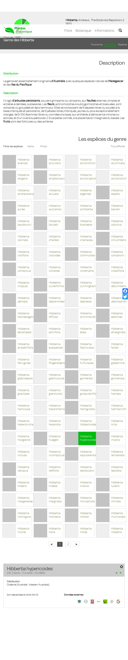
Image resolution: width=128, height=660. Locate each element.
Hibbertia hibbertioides (88, 398)
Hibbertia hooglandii (24, 413)
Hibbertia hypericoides (88, 413)
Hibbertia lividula (86, 459)
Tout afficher (118, 121)
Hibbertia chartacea (86, 213)
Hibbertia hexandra (55, 398)
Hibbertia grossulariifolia (89, 367)
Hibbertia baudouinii (24, 198)
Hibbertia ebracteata (24, 306)
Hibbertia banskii (117, 183)
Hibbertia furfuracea (86, 336)
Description (110, 20)
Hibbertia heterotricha (25, 398)
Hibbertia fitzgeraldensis (58, 336)
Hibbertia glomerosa (117, 352)
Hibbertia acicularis (55, 137)
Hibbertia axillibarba (86, 183)
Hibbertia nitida (86, 505)
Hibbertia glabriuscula (56, 352)
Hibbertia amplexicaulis (57, 152)
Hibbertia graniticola (55, 367)
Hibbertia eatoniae (117, 290)
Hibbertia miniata (117, 475)
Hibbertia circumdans (118, 213)
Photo (43, 121)
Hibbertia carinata (23, 213)
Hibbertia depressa (86, 275)
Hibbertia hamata (117, 367)
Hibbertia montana (54, 490)
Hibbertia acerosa (23, 137)
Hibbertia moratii (86, 490)
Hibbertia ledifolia (54, 444)
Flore (68, 6)
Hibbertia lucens (117, 459)
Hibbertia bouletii (54, 198)
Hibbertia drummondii (88, 290)
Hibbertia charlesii (54, 213)
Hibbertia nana (54, 505)
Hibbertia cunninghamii (88, 259)
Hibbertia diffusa (54, 290)
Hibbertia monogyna (24, 490)
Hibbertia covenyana (87, 244)
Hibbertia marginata (55, 475)
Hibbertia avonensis (55, 183)
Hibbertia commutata (87, 229)
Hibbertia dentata (23, 275)
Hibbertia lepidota (117, 444)
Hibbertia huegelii (54, 413)
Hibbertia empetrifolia (25, 321)
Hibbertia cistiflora (23, 229)
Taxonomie (97, 20)
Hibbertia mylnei (23, 505)
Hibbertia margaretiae (25, 475)
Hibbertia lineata (54, 459)
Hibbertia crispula (23, 259)
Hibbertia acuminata (118, 137)
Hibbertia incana (117, 413)
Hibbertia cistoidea (54, 229)
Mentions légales (29, 640)
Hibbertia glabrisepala (25, 352)
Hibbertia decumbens (118, 259)
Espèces (122, 20)
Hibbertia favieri (117, 321)
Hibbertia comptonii (117, 229)
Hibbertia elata (86, 306)
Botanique (83, 6)
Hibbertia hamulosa (24, 382)
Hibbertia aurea (23, 183)
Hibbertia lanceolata (117, 429)
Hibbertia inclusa (23, 429)
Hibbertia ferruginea (24, 336)
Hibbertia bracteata (86, 198)
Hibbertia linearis (23, 459)
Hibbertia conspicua (24, 244)
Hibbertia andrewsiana (26, 167)
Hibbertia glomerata (86, 352)
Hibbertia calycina (117, 198)
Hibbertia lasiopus (23, 444)
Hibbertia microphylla (87, 475)
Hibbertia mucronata (118, 490)
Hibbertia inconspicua (56, 429)
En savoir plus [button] (94, 655)
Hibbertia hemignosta (87, 382)
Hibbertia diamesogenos (27, 290)
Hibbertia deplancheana (58, 275)
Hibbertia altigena (23, 152)
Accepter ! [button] (116, 655)
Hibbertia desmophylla (119, 275)
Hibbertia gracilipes (24, 367)
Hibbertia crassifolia (117, 244)
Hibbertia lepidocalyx (87, 444)
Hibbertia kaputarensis (88, 429)
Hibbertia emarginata (118, 306)
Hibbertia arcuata (54, 167)
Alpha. (30, 121)
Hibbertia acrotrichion (88, 137)
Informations (104, 6)
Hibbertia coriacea (54, 244)
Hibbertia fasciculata (87, 321)
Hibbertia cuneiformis (56, 259)
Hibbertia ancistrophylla (89, 152)
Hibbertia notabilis (117, 505)
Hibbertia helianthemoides (59, 382)
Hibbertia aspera (117, 167)
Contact (10, 640)
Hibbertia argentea (86, 167)
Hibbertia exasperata (56, 321)
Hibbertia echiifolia (54, 306)
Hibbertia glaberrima (117, 336)
